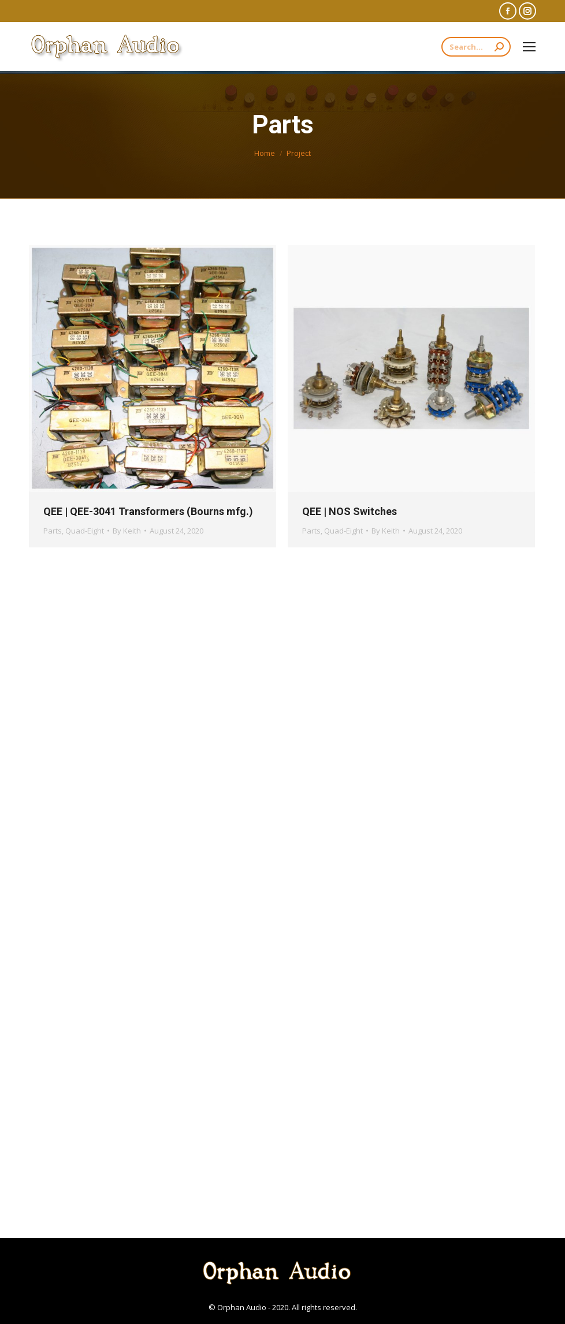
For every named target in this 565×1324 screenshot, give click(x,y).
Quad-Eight (84, 530)
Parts (52, 530)
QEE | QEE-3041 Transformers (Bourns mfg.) (148, 511)
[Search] (476, 47)
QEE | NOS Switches (349, 511)
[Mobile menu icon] (529, 47)
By (127, 530)
